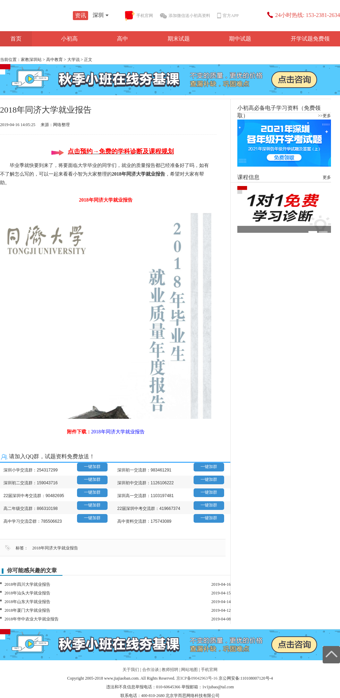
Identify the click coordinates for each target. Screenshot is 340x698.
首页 (16, 39)
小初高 (69, 39)
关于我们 (130, 669)
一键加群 (92, 467)
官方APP (228, 15)
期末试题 (179, 39)
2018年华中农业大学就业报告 (32, 619)
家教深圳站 (31, 59)
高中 (122, 39)
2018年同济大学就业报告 (55, 548)
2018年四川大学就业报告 (27, 584)
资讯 (80, 15)
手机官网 (139, 16)
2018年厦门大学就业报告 (27, 610)
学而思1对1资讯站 (52, 16)
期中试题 (240, 39)
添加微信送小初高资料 (185, 15)
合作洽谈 (150, 669)
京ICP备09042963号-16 (197, 678)
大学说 (73, 59)
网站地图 (189, 669)
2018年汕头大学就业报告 (27, 593)
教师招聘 (170, 669)
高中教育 (54, 59)
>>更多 (324, 115)
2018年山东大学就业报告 (27, 601)
